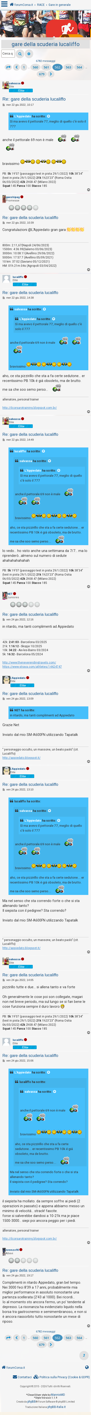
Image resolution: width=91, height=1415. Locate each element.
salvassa (14, 83)
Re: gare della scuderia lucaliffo (34, 99)
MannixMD (58, 1394)
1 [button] (24, 67)
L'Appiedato (22, 116)
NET (9, 594)
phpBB (31, 1401)
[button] (8, 67)
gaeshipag (13, 197)
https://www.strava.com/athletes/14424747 (32, 666)
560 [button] (35, 67)
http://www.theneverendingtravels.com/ (29, 662)
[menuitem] (61, 1377)
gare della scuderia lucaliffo (46, 44)
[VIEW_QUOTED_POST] (49, 116)
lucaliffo (18, 277)
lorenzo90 (12, 1250)
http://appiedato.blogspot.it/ (21, 758)
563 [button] (68, 67)
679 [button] (41, 74)
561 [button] (46, 67)
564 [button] (79, 67)
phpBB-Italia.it (57, 1407)
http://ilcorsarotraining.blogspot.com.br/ (29, 407)
